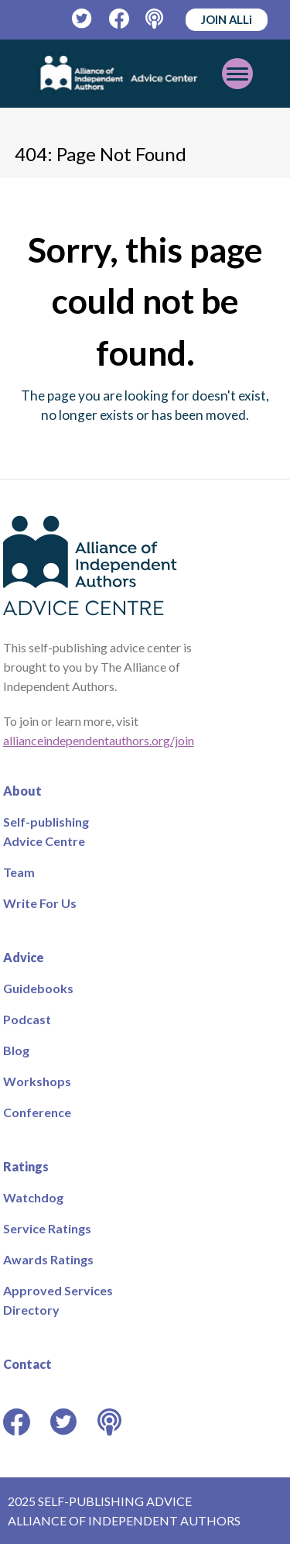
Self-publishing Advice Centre (46, 831)
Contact (27, 1364)
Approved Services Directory (58, 1300)
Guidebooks (38, 988)
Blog (16, 1050)
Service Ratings (47, 1228)
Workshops (37, 1081)
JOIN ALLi (226, 19)
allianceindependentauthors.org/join (98, 740)
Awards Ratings (48, 1259)
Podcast (27, 1019)
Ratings (26, 1166)
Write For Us (40, 903)
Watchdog (33, 1197)
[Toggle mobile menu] (237, 73)
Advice (23, 957)
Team (19, 872)
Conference (37, 1112)
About (22, 790)
